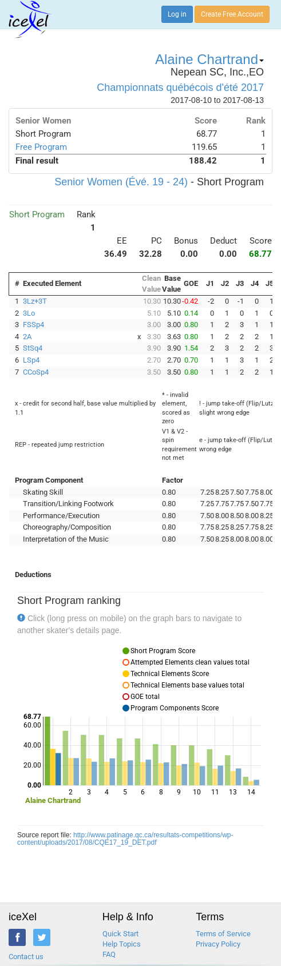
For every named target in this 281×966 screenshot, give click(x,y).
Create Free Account (232, 14)
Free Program (41, 147)
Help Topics (121, 944)
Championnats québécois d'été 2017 (180, 87)
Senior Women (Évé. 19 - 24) (121, 182)
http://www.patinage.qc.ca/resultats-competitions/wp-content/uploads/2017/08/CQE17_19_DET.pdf (125, 838)
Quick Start (120, 933)
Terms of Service (223, 933)
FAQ (109, 954)
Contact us (26, 956)
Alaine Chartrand (209, 59)
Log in (177, 14)
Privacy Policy (218, 944)
